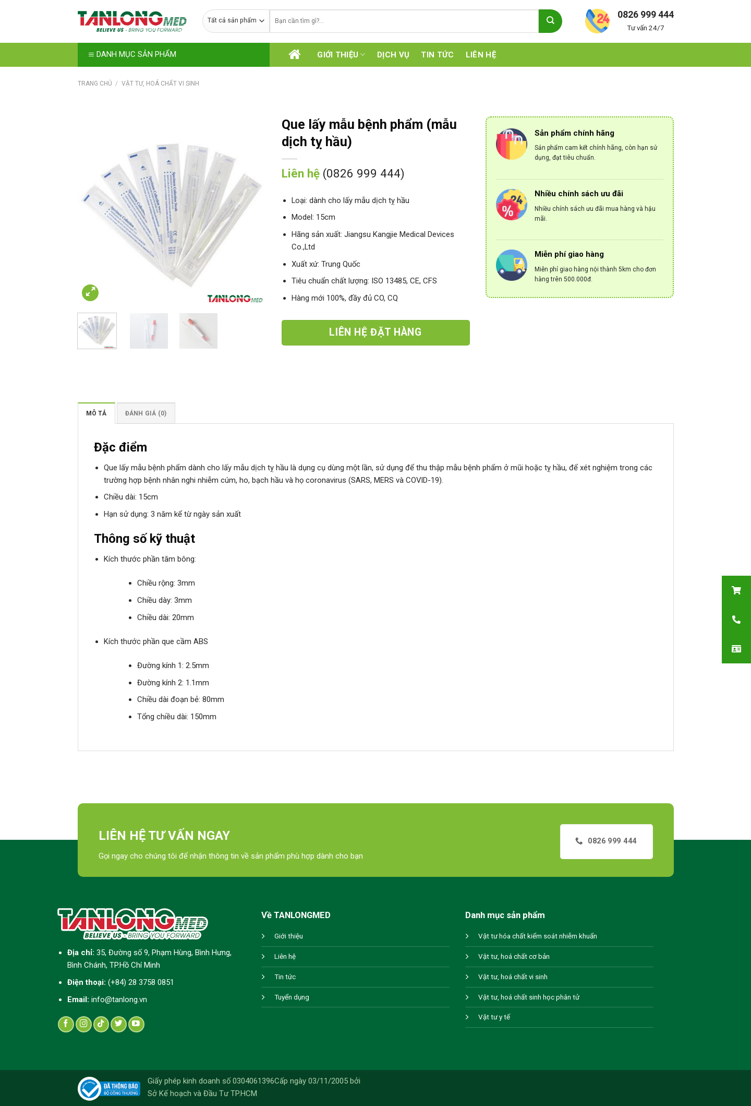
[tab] (96, 413)
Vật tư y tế (494, 1017)
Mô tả (96, 413)
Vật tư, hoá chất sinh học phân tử (528, 997)
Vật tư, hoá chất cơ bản (514, 956)
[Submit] (550, 21)
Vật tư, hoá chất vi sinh (160, 83)
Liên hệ (481, 55)
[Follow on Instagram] (84, 1024)
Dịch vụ (393, 55)
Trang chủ (95, 83)
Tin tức (437, 55)
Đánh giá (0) (146, 413)
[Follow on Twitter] (119, 1024)
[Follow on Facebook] (66, 1024)
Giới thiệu (341, 55)
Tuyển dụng (291, 997)
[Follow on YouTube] (136, 1024)
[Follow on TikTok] (101, 1024)
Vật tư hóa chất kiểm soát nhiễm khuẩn (537, 936)
